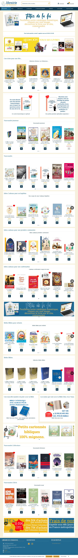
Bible (12, 8)
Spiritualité (20, 8)
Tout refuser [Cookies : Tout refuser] (56, 556)
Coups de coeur (69, 8)
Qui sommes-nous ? (56, 543)
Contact (5, 550)
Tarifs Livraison (6, 551)
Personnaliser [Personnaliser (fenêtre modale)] (63, 556)
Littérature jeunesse (40, 8)
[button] (72, 76)
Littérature (29, 8)
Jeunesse (51, 8)
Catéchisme (59, 8)
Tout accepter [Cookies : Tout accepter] (49, 556)
